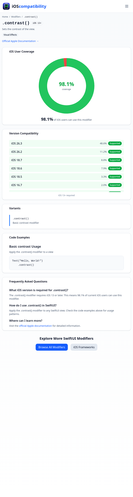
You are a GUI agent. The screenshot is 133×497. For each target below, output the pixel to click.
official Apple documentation (35, 325)
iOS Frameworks (84, 347)
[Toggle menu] (126, 6)
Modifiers (16, 16)
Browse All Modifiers (51, 347)
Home (5, 16)
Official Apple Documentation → (20, 41)
